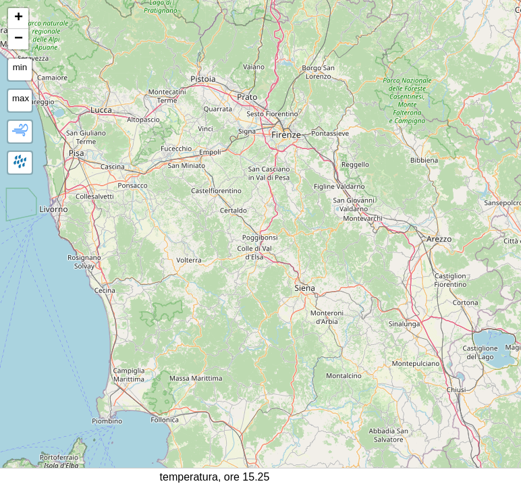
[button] (18, 18)
